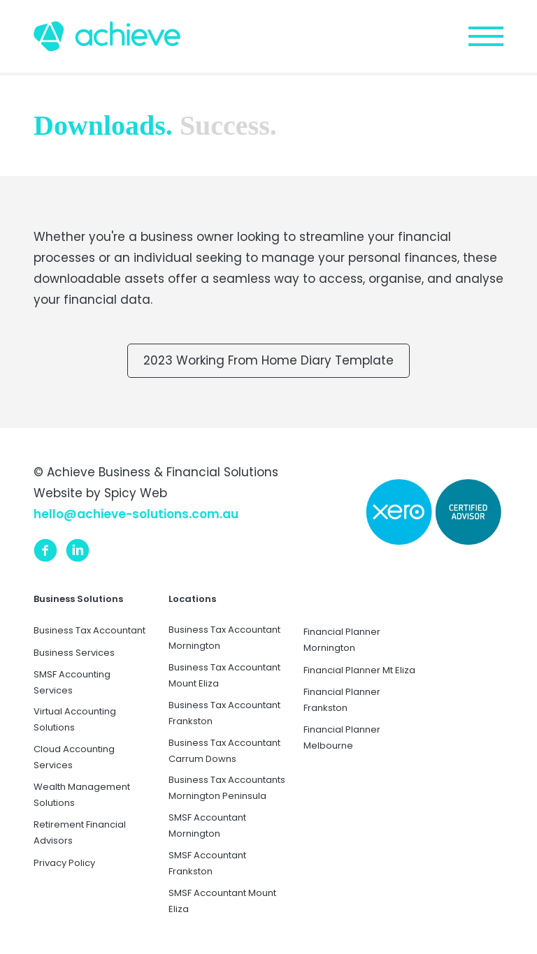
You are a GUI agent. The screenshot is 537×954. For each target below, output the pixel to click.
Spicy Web (135, 493)
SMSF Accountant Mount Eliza (222, 901)
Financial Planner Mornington (341, 639)
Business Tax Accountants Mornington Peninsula (227, 787)
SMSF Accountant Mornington (207, 825)
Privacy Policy (64, 862)
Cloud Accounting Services (74, 757)
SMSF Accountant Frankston (207, 863)
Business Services (74, 652)
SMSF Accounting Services (72, 682)
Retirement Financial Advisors (80, 832)
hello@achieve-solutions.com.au (136, 514)
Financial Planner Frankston (341, 699)
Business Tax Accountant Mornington (224, 637)
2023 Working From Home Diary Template (268, 360)
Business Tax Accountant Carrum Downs (224, 750)
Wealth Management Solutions (82, 794)
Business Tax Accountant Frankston (224, 713)
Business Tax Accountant (89, 630)
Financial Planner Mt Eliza (359, 670)
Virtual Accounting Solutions (75, 719)
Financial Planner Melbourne (341, 737)
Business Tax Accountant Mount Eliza (224, 675)
